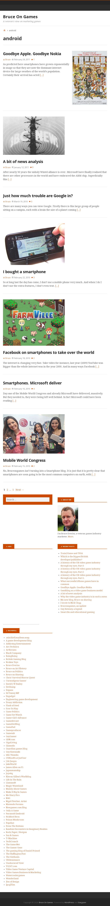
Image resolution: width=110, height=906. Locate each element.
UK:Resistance (13, 859)
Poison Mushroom (15, 819)
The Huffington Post (16, 853)
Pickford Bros (12, 816)
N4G (8, 797)
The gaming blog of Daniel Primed (23, 850)
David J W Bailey (14, 683)
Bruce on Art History (16, 667)
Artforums (11, 649)
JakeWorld (11, 763)
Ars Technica (12, 646)
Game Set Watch (14, 714)
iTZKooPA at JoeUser (16, 757)
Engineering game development (22, 698)
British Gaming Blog (16, 658)
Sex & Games (12, 834)
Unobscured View (15, 862)
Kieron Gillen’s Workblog (18, 775)
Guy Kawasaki (13, 751)
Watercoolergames (15, 874)
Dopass (9, 689)
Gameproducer (13, 729)
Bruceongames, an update (73, 605)
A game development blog (19, 639)
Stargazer (82, 901)
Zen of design (12, 880)
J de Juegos (11, 760)
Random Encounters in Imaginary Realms (26, 828)
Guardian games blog (16, 748)
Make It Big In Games (16, 791)
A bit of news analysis (23, 160)
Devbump (11, 686)
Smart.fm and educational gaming (78, 611)
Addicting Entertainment (18, 643)
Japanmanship (13, 769)
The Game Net (13, 843)
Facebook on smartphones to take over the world (48, 351)
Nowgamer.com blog (16, 806)
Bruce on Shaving (14, 673)
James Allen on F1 (14, 766)
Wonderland (12, 877)
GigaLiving (11, 741)
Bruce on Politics (14, 670)
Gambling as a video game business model (82, 589)
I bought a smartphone (24, 270)
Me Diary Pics (12, 794)
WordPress (69, 901)
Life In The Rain (13, 779)
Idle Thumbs (12, 754)
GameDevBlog (13, 723)
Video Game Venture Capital (20, 868)
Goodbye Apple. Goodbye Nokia (32, 53)
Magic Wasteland (14, 785)
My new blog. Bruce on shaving (76, 599)
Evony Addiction (14, 701)
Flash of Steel (12, 704)
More (70, 536)
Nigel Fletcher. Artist (16, 800)
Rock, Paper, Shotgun (16, 831)
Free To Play (12, 707)
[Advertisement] (21, 587)
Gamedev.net (12, 720)
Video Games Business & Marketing (23, 871)
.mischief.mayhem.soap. (18, 636)
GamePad (10, 726)
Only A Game (12, 809)
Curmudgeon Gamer (16, 680)
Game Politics (12, 710)
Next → (20, 488)
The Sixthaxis (12, 856)
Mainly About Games (16, 788)
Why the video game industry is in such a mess (84, 595)
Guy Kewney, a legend (71, 608)
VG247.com (11, 865)
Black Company (13, 652)
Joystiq (9, 772)
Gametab (10, 732)
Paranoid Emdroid (15, 813)
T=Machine (11, 837)
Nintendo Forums (14, 803)
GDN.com (10, 738)
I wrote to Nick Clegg (71, 602)
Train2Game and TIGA (72, 552)
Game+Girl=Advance (16, 717)
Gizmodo (10, 744)
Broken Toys (12, 661)
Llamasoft (11, 782)
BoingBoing (11, 655)
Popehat (10, 822)
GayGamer (11, 735)
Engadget (10, 695)
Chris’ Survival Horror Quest (20, 677)
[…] (24, 75)
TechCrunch (12, 840)
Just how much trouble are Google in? (38, 194)
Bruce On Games (20, 16)
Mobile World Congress (24, 459)
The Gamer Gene (14, 846)
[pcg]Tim (10, 884)
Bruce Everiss (12, 664)
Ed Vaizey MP (12, 692)
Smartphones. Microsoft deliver (32, 382)
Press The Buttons (14, 825)
